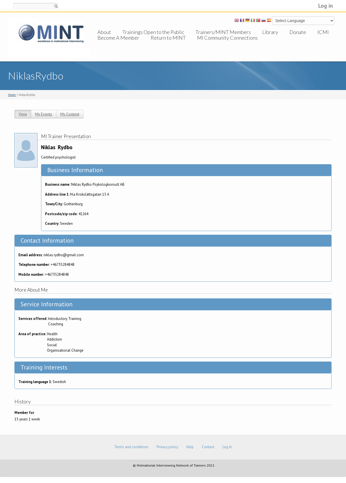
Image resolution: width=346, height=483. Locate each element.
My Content (69, 114)
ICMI (323, 32)
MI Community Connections (227, 43)
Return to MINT (168, 43)
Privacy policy (167, 446)
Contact (208, 446)
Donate (297, 32)
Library (270, 32)
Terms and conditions (131, 446)
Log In (227, 446)
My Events (43, 114)
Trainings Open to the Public (153, 32)
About (104, 32)
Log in (325, 5)
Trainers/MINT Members (223, 32)
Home (12, 95)
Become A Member (118, 43)
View (23, 114)
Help (190, 446)
